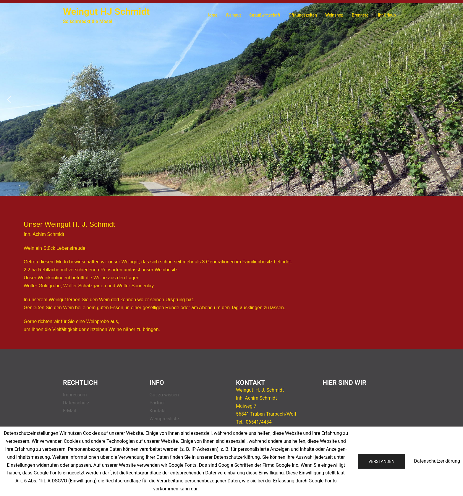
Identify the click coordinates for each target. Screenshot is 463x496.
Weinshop (334, 15)
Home (212, 15)
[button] (9, 99)
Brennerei (361, 15)
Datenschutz (76, 403)
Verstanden (381, 461)
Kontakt (158, 411)
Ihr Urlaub (387, 15)
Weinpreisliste (164, 419)
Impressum (75, 395)
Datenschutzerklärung (437, 461)
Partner (157, 403)
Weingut (233, 15)
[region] (231, 99)
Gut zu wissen (164, 395)
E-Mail (69, 411)
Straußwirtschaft (264, 15)
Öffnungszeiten (303, 15)
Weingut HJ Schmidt (106, 11)
